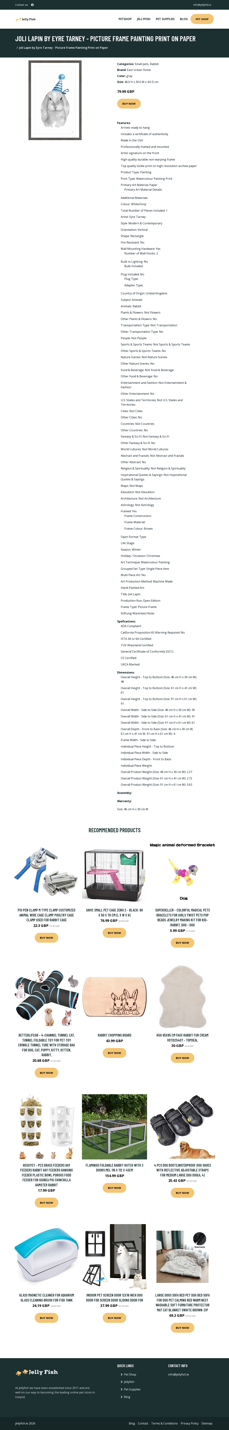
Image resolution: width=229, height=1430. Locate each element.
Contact (143, 1423)
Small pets (141, 64)
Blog (184, 19)
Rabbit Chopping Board (114, 1035)
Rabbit (154, 64)
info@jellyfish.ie (202, 4)
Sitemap (206, 1423)
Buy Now (129, 103)
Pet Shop (202, 19)
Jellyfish (143, 19)
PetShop (125, 19)
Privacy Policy (190, 1423)
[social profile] (32, 4)
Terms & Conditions (164, 1423)
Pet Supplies (165, 19)
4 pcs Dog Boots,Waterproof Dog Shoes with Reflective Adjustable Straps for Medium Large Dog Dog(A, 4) (182, 1170)
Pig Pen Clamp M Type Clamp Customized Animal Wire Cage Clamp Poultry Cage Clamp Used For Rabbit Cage (46, 915)
